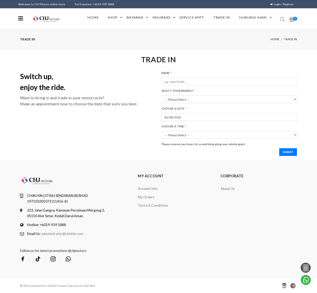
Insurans (164, 17)
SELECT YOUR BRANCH (178, 90)
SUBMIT (288, 152)
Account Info (147, 188)
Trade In (221, 17)
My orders (146, 197)
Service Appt (192, 17)
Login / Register (284, 4)
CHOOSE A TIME (174, 126)
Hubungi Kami (256, 17)
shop (116, 17)
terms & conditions (153, 205)
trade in (290, 39)
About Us (228, 188)
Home (92, 17)
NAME (167, 73)
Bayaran (138, 17)
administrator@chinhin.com (62, 234)
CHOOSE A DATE (174, 108)
